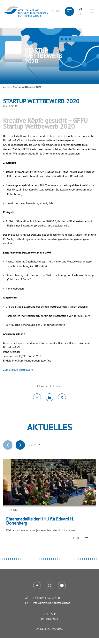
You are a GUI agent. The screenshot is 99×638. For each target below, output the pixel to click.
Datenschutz (49, 618)
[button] (4, 559)
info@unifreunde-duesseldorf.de (31, 360)
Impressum (49, 614)
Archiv (6, 87)
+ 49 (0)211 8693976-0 (46, 598)
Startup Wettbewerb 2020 (27, 87)
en (80, 14)
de (80, 9)
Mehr (76, 538)
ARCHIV (34, 445)
